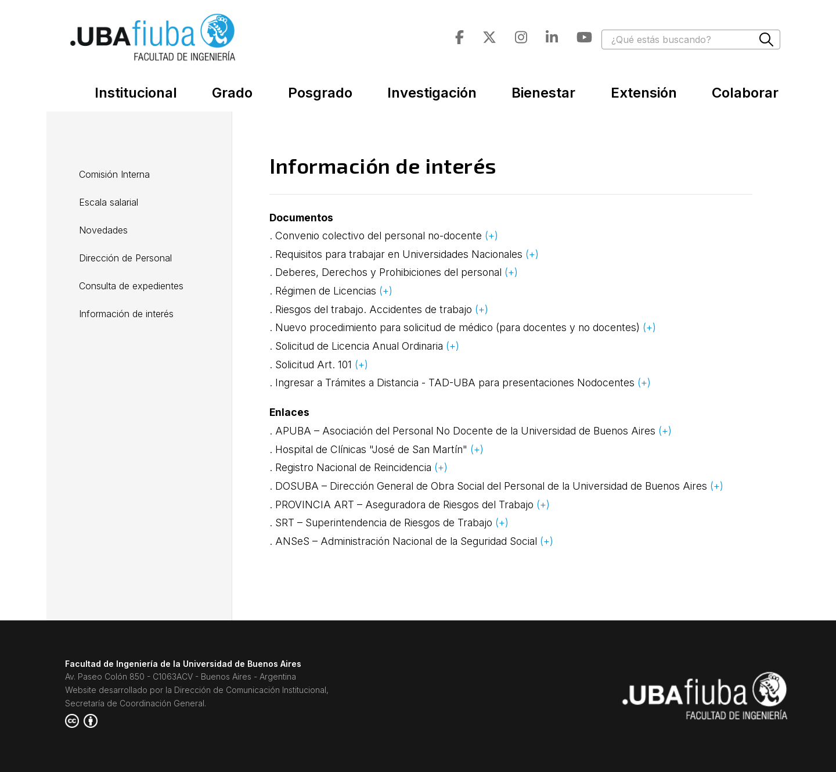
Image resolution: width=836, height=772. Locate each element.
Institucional (136, 92)
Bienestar (543, 92)
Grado (232, 92)
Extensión (644, 92)
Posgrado (320, 92)
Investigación (432, 92)
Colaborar (745, 92)
